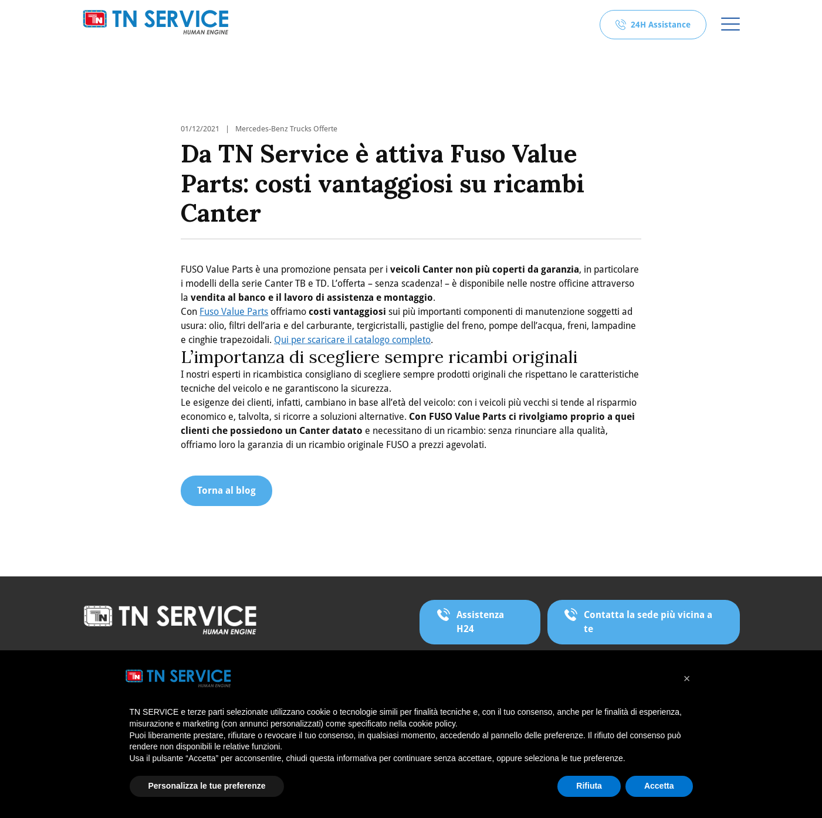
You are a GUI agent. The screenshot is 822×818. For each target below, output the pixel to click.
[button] (687, 678)
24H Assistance (661, 24)
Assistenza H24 (480, 621)
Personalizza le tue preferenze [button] (207, 785)
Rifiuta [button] (589, 785)
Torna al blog (226, 490)
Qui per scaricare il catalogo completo (352, 339)
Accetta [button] (659, 785)
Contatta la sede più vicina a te (648, 621)
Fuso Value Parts (233, 311)
